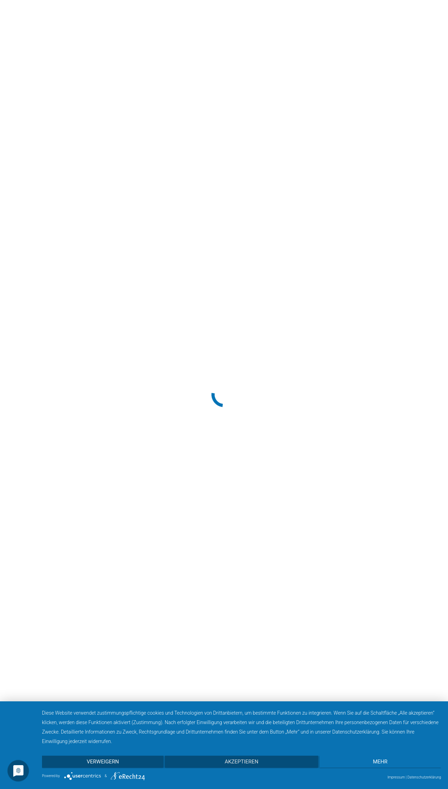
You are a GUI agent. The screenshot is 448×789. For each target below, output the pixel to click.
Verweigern (101, 762)
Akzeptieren (241, 762)
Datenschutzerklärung (424, 777)
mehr (381, 762)
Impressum (396, 777)
